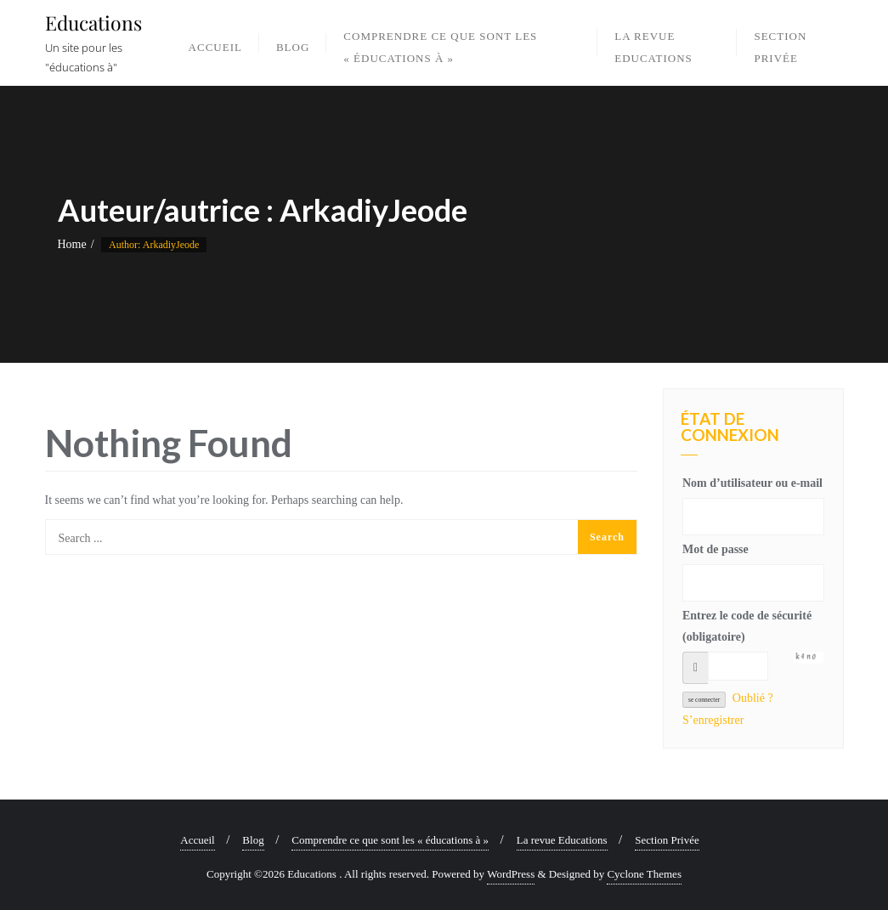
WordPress (510, 874)
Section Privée (667, 840)
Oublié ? (752, 698)
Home (72, 244)
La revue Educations (562, 840)
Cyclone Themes (644, 874)
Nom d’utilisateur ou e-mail (752, 483)
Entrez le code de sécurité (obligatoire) (747, 626)
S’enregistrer (713, 720)
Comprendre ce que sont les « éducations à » (390, 840)
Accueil (197, 840)
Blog (252, 840)
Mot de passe (715, 549)
